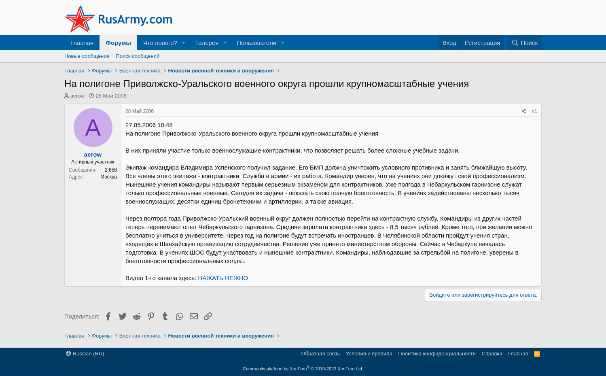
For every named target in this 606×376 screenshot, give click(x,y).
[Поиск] (524, 42)
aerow (77, 96)
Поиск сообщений (138, 56)
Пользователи (256, 42)
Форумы (118, 42)
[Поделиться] (524, 111)
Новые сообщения (87, 56)
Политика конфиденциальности (437, 354)
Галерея (207, 42)
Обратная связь (320, 354)
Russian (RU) (85, 354)
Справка (492, 354)
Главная (81, 42)
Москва (108, 177)
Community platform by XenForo (303, 368)
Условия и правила (369, 354)
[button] (183, 42)
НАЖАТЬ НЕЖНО (223, 277)
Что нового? (160, 42)
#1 (534, 111)
